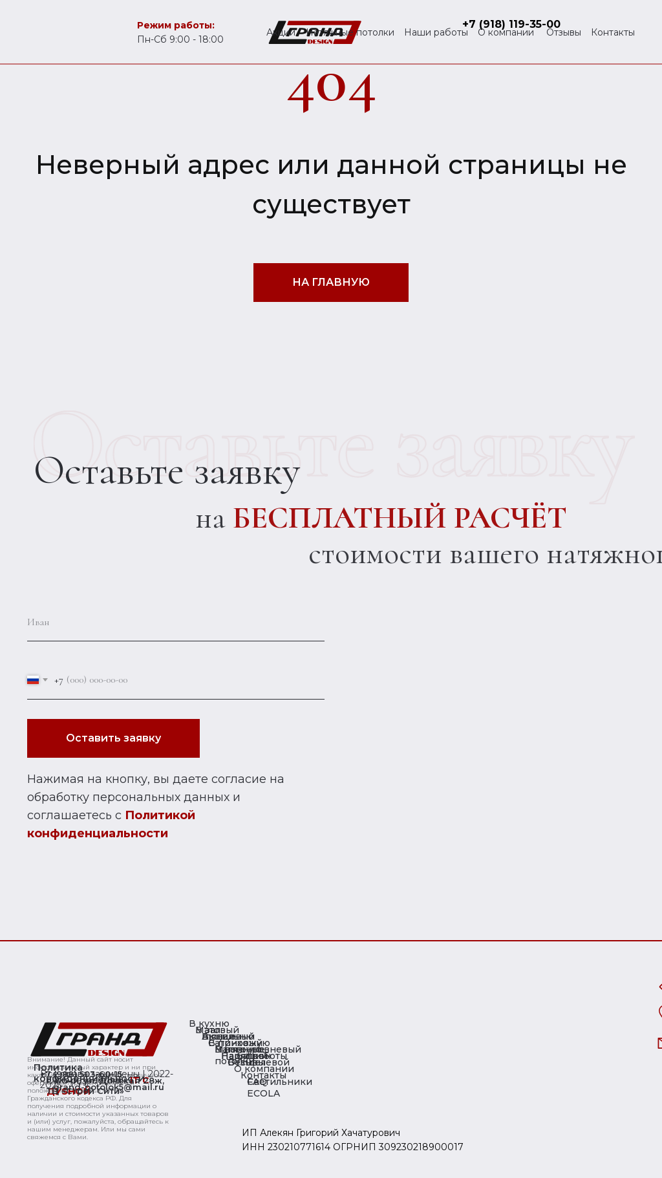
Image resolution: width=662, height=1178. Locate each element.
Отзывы (563, 32)
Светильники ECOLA (279, 1087)
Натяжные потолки (350, 32)
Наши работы (436, 32)
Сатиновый (235, 1043)
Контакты (613, 32)
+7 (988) (60, 1074)
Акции (280, 32)
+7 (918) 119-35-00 (511, 24)
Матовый (217, 1030)
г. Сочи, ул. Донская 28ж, (105, 1080)
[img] (98, 1039)
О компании (506, 32)
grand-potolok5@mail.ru (108, 1087)
